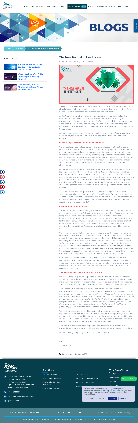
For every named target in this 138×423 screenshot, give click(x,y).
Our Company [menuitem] (114, 378)
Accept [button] (112, 398)
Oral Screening (77, 6)
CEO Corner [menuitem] (113, 385)
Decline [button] (123, 398)
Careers (112, 6)
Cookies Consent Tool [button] (97, 398)
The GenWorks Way (55, 6)
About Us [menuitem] (112, 382)
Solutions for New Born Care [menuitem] (87, 378)
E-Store (91, 6)
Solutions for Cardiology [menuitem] (51, 378)
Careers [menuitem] (113, 413)
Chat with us (129, 379)
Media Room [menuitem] (102, 413)
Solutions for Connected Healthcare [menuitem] (51, 383)
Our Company (37, 6)
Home (26, 6)
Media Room (101, 6)
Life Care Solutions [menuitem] (49, 375)
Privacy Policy (115, 390)
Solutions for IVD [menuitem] (82, 375)
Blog (120, 6)
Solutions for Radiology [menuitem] (85, 382)
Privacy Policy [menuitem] (124, 413)
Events (126, 6)
